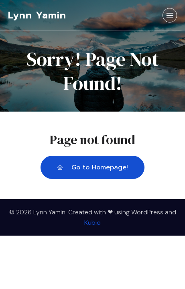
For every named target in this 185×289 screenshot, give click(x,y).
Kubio (92, 222)
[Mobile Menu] (170, 15)
